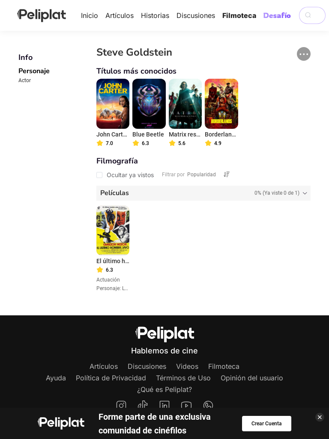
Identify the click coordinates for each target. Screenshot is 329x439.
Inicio (89, 15)
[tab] (203, 193)
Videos (187, 366)
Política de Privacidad (111, 377)
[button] (304, 54)
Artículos (119, 15)
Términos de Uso (183, 377)
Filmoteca (239, 15)
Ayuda (56, 377)
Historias (155, 15)
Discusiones (195, 15)
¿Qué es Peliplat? (164, 389)
